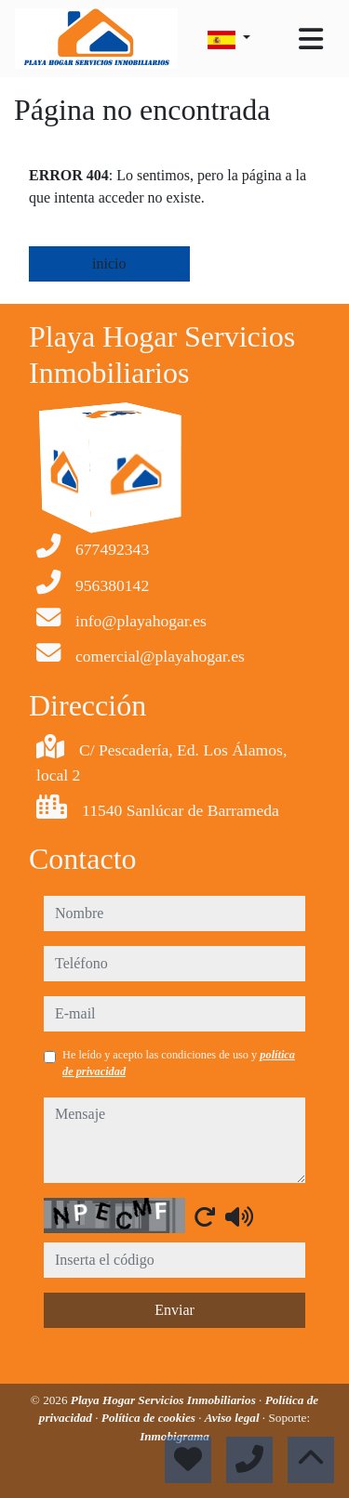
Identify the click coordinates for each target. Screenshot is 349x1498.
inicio (109, 263)
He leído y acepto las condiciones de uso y (178, 1063)
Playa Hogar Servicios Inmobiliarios (165, 1400)
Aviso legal (233, 1418)
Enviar (174, 1310)
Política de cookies (149, 1418)
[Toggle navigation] (311, 39)
